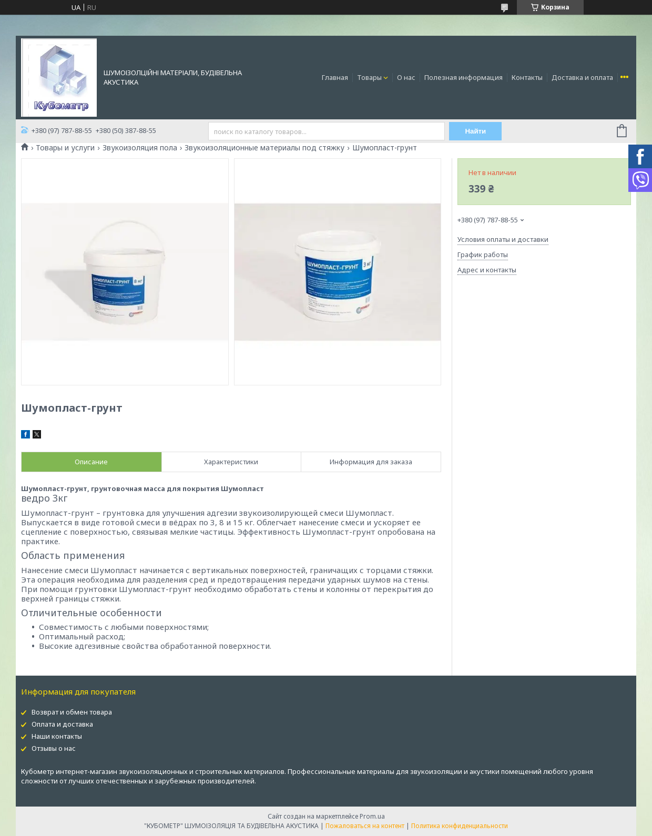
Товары (369, 77)
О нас (406, 77)
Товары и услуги (65, 147)
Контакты (527, 77)
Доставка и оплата (582, 77)
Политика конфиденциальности (459, 825)
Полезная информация (463, 77)
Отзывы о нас (54, 748)
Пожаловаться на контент (364, 825)
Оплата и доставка (62, 724)
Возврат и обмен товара (72, 712)
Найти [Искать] (475, 131)
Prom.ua (372, 816)
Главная (335, 77)
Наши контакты (57, 736)
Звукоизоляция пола (140, 147)
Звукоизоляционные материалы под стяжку (264, 147)
